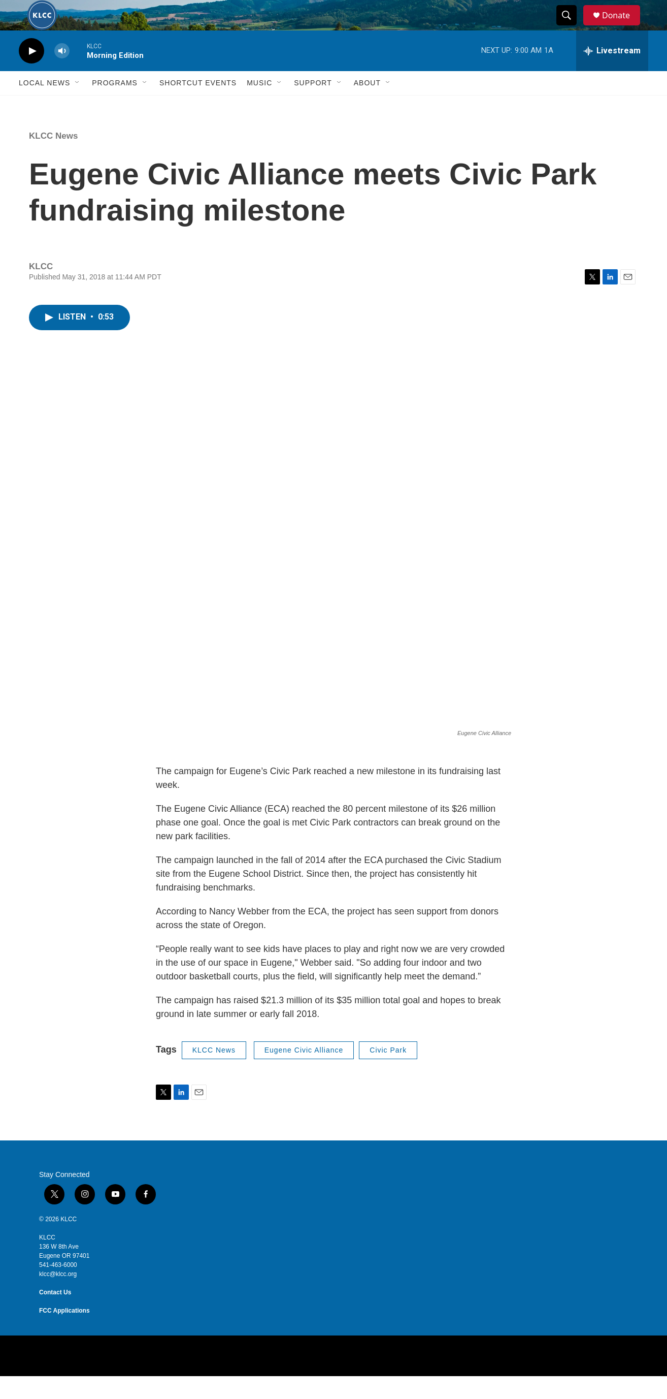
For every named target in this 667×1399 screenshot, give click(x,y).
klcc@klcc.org (58, 1296)
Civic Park (388, 1073)
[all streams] (612, 73)
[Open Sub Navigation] (78, 106)
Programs (115, 106)
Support (312, 106)
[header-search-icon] (571, 27)
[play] (31, 74)
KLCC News (53, 159)
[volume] (62, 73)
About (367, 106)
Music (259, 106)
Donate (622, 26)
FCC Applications (64, 1333)
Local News (44, 106)
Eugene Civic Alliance (304, 1073)
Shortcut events (198, 106)
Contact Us (55, 1315)
